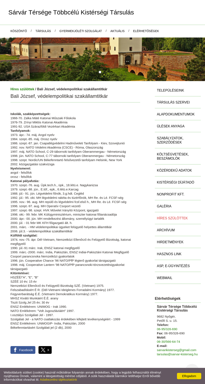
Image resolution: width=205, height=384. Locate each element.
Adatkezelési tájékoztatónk (58, 379)
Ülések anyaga (170, 126)
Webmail (164, 278)
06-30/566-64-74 (168, 341)
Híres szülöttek (22, 89)
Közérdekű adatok (174, 170)
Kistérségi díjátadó (175, 182)
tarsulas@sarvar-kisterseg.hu (177, 354)
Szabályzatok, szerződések (170, 140)
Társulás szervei (173, 102)
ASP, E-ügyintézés (173, 266)
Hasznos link (169, 254)
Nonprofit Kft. (170, 194)
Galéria (164, 206)
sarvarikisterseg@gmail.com (176, 350)
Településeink (170, 90)
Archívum (166, 230)
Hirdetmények (170, 242)
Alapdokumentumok (176, 114)
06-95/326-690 (167, 329)
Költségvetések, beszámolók (173, 156)
